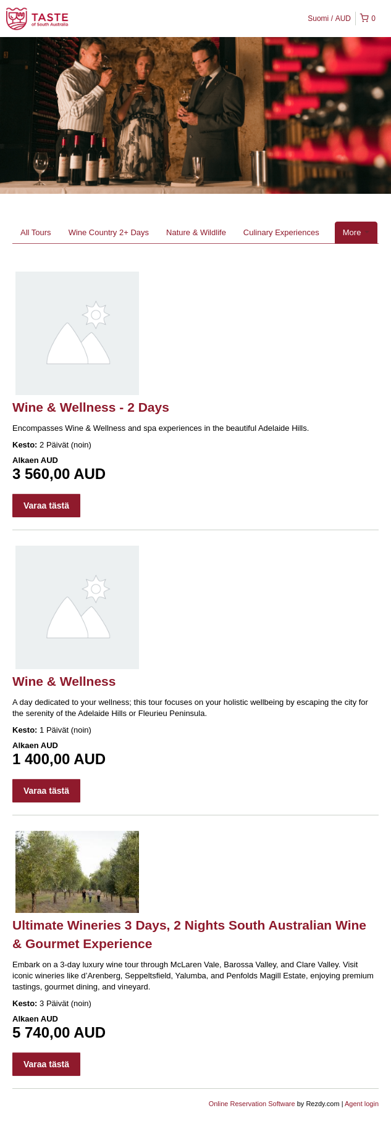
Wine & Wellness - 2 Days (90, 407)
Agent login (362, 1103)
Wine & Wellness (64, 681)
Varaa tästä (46, 505)
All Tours (35, 232)
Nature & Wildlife (196, 232)
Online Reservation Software (252, 1103)
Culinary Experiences (281, 232)
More (356, 232)
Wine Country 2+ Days (109, 232)
